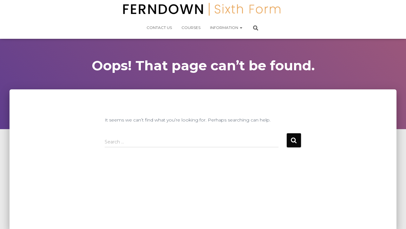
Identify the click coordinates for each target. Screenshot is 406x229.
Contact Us (159, 27)
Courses (190, 27)
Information (226, 27)
